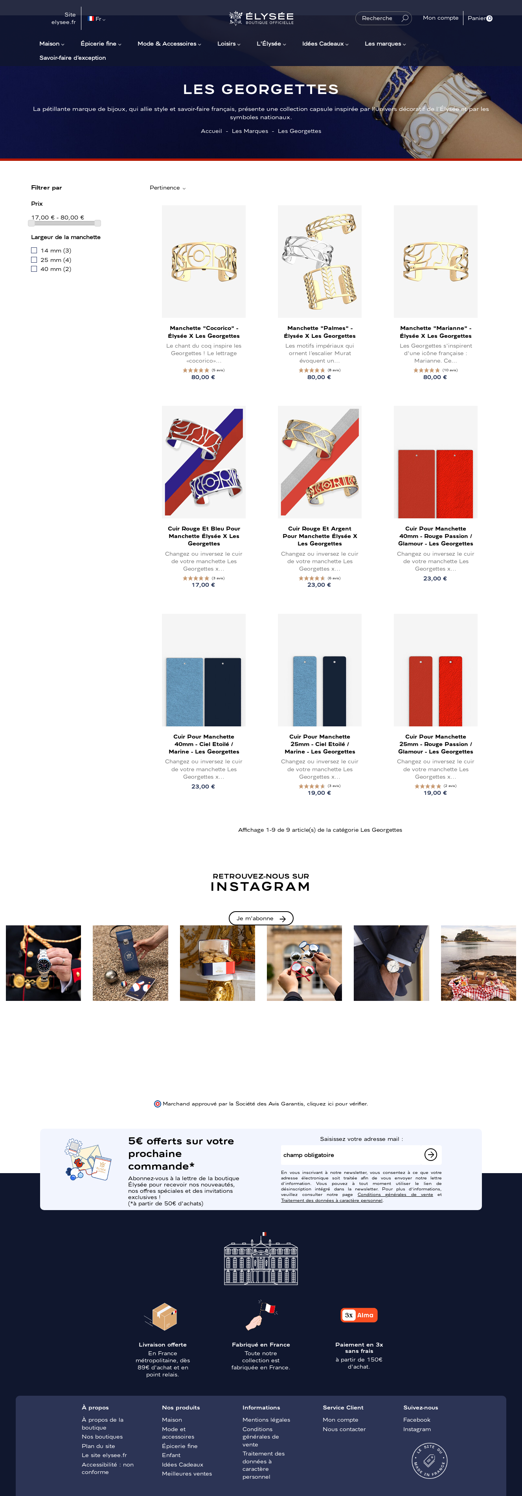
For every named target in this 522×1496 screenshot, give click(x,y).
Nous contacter (344, 1428)
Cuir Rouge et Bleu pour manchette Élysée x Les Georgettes (204, 536)
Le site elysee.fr (104, 1454)
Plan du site (98, 1445)
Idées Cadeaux (323, 43)
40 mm (55, 268)
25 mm (55, 259)
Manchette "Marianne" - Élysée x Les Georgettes (436, 331)
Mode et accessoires (178, 1432)
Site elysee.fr (63, 18)
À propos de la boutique (102, 1423)
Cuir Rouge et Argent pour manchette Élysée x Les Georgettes (320, 536)
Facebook (416, 1419)
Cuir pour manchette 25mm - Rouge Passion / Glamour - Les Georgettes (435, 744)
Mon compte (340, 1419)
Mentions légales (266, 1419)
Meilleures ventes (187, 1473)
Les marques (383, 43)
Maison (49, 43)
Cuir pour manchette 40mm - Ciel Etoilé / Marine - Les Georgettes (204, 744)
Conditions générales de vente (395, 1194)
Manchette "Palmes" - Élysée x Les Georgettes (320, 331)
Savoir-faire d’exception (72, 57)
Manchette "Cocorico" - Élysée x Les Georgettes (204, 331)
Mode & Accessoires (167, 43)
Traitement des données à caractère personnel (331, 1200)
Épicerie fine (98, 43)
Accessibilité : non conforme (108, 1468)
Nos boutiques (102, 1436)
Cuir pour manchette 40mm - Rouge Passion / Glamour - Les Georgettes (435, 536)
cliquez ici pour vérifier (336, 1103)
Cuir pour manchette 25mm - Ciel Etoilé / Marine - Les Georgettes (320, 744)
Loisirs (226, 43)
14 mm (55, 250)
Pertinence (168, 188)
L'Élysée (269, 43)
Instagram (417, 1428)
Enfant (171, 1454)
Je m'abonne (255, 917)
